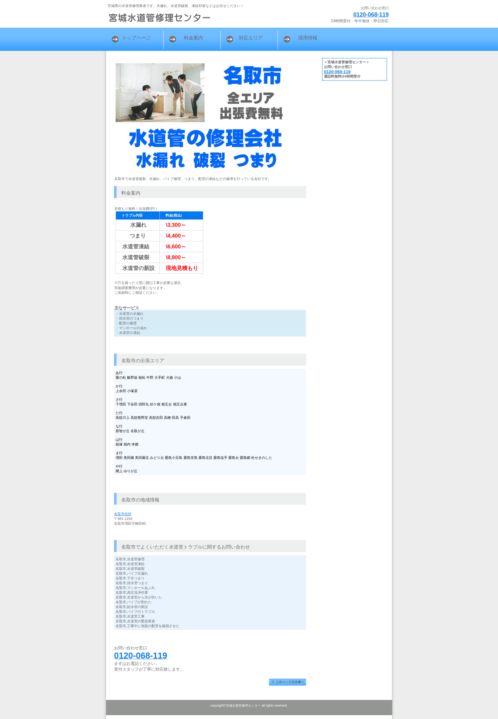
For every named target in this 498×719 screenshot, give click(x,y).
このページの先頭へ (287, 682)
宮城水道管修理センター (185, 17)
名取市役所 (122, 514)
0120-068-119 (371, 14)
